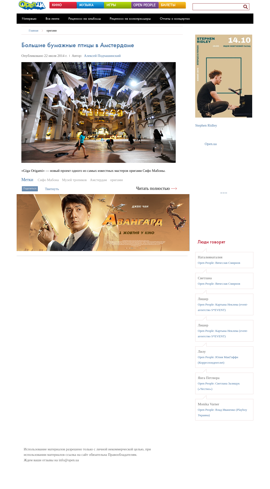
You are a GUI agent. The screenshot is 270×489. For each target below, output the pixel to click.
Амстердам (98, 180)
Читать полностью (153, 188)
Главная (33, 30)
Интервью (29, 18)
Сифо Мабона (48, 180)
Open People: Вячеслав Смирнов (219, 263)
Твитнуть (52, 189)
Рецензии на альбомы (84, 18)
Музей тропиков (74, 180)
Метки (27, 179)
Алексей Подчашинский (102, 56)
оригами (52, 30)
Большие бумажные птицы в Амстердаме (77, 45)
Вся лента (52, 18)
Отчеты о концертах (175, 18)
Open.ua (211, 144)
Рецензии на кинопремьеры (130, 18)
